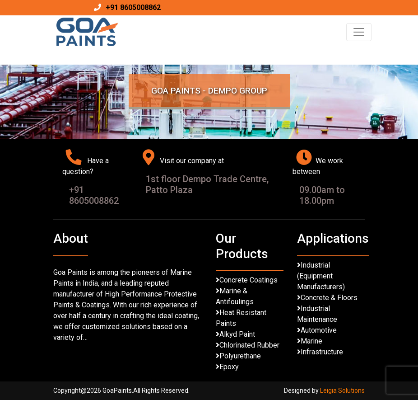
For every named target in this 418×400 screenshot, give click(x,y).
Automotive (319, 330)
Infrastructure (322, 352)
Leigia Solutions (342, 390)
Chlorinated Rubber (249, 345)
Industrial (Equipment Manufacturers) (321, 276)
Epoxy (229, 366)
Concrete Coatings (248, 280)
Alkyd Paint (237, 334)
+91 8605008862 (133, 7)
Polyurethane (240, 356)
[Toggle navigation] (359, 32)
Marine (311, 341)
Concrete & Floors (329, 297)
